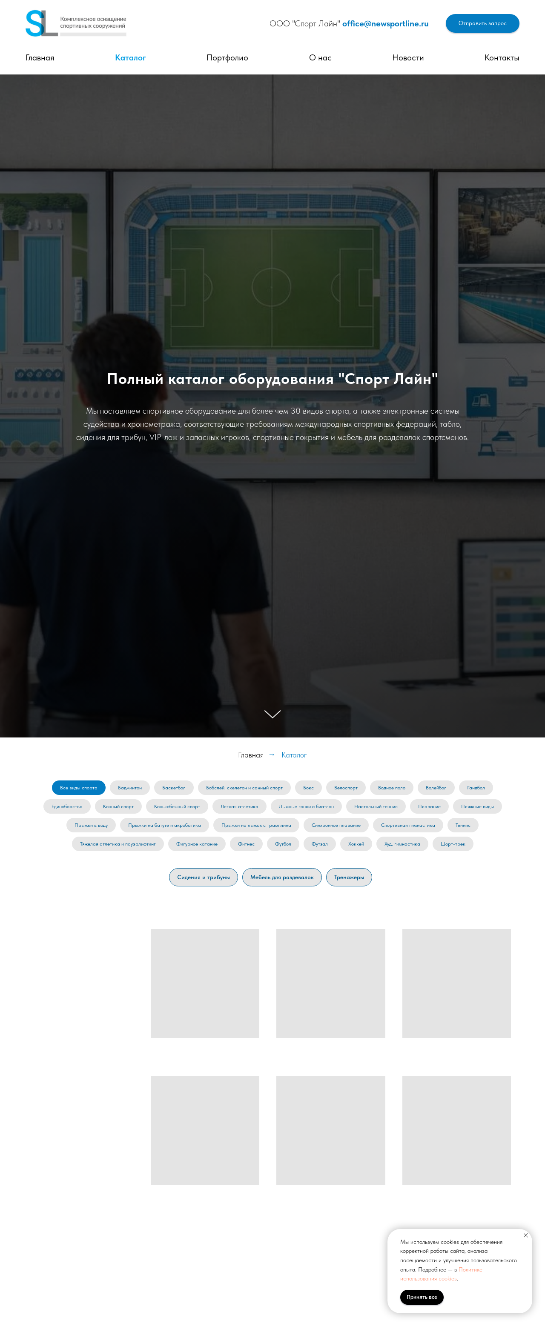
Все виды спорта (79, 788)
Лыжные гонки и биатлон (306, 806)
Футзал (320, 844)
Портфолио (227, 57)
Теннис (463, 825)
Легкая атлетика (239, 806)
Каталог (130, 57)
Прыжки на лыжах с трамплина (256, 825)
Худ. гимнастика (402, 844)
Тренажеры (349, 877)
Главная (40, 57)
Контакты (502, 57)
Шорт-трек (453, 844)
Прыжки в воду (91, 825)
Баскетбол (174, 788)
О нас (320, 57)
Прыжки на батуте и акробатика (164, 825)
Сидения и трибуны (203, 877)
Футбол (283, 844)
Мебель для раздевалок (282, 877)
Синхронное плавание (336, 825)
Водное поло (391, 788)
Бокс (308, 788)
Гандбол (476, 788)
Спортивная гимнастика (408, 825)
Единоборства (67, 806)
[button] (482, 23)
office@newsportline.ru (385, 23)
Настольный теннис (376, 806)
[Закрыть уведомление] (526, 1235)
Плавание (429, 806)
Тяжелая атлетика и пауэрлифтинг (118, 844)
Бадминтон (130, 788)
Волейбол (436, 788)
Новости (408, 57)
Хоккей (356, 844)
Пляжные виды (477, 806)
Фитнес (246, 844)
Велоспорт (346, 788)
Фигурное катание (197, 844)
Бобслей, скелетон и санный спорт (244, 788)
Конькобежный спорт (177, 806)
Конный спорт (118, 806)
